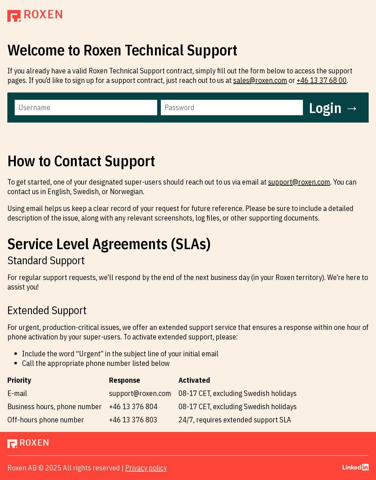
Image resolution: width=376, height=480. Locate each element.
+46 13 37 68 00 (322, 80)
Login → (334, 107)
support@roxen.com (299, 182)
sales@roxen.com (260, 80)
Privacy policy (146, 468)
